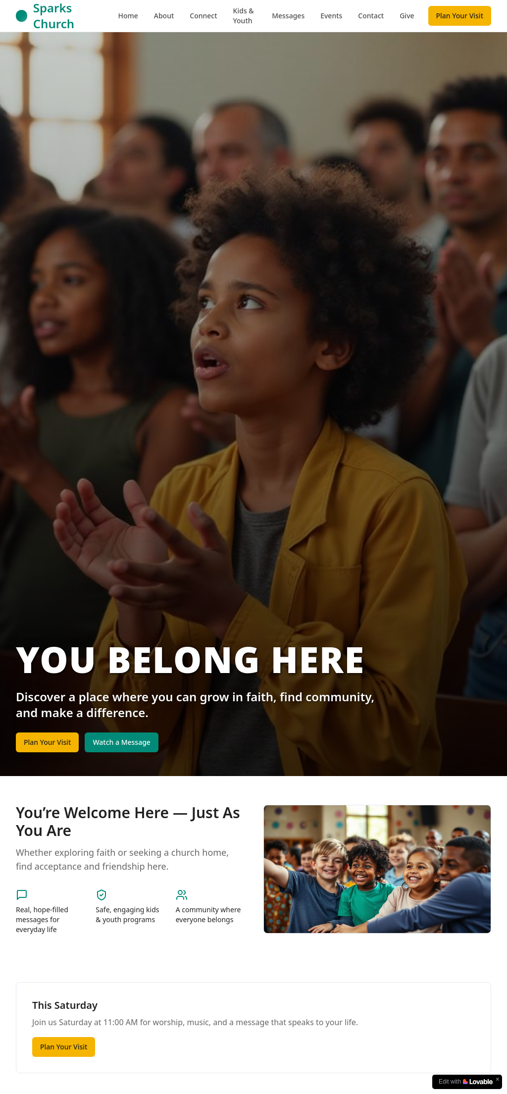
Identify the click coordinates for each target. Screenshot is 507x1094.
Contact (371, 15)
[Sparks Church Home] (64, 16)
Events (331, 15)
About (164, 15)
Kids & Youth (243, 15)
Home (128, 15)
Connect (203, 15)
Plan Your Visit (459, 15)
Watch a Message (121, 742)
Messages (288, 15)
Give (407, 15)
